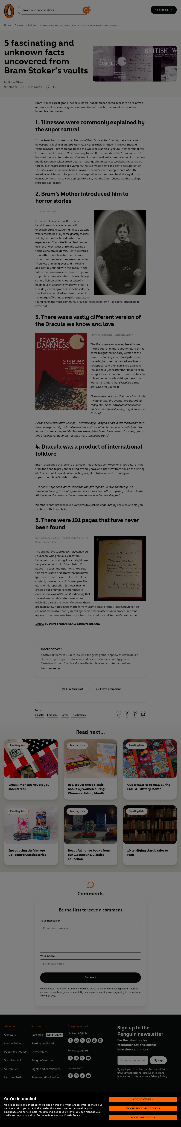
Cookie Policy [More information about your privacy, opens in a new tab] (72, 1115)
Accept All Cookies (143, 1117)
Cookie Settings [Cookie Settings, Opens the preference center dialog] (143, 1099)
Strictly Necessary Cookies (143, 1108)
